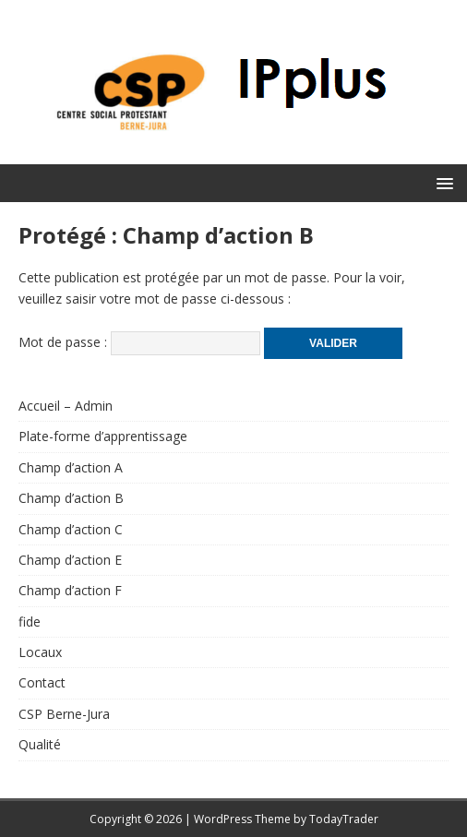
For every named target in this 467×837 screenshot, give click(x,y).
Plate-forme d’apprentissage (102, 436)
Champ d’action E (70, 559)
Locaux (40, 652)
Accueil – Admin (65, 405)
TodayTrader (343, 819)
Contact (42, 682)
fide (29, 621)
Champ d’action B (71, 498)
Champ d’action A (70, 467)
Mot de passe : (139, 342)
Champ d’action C (70, 529)
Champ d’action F (70, 590)
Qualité (39, 744)
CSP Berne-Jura (64, 714)
